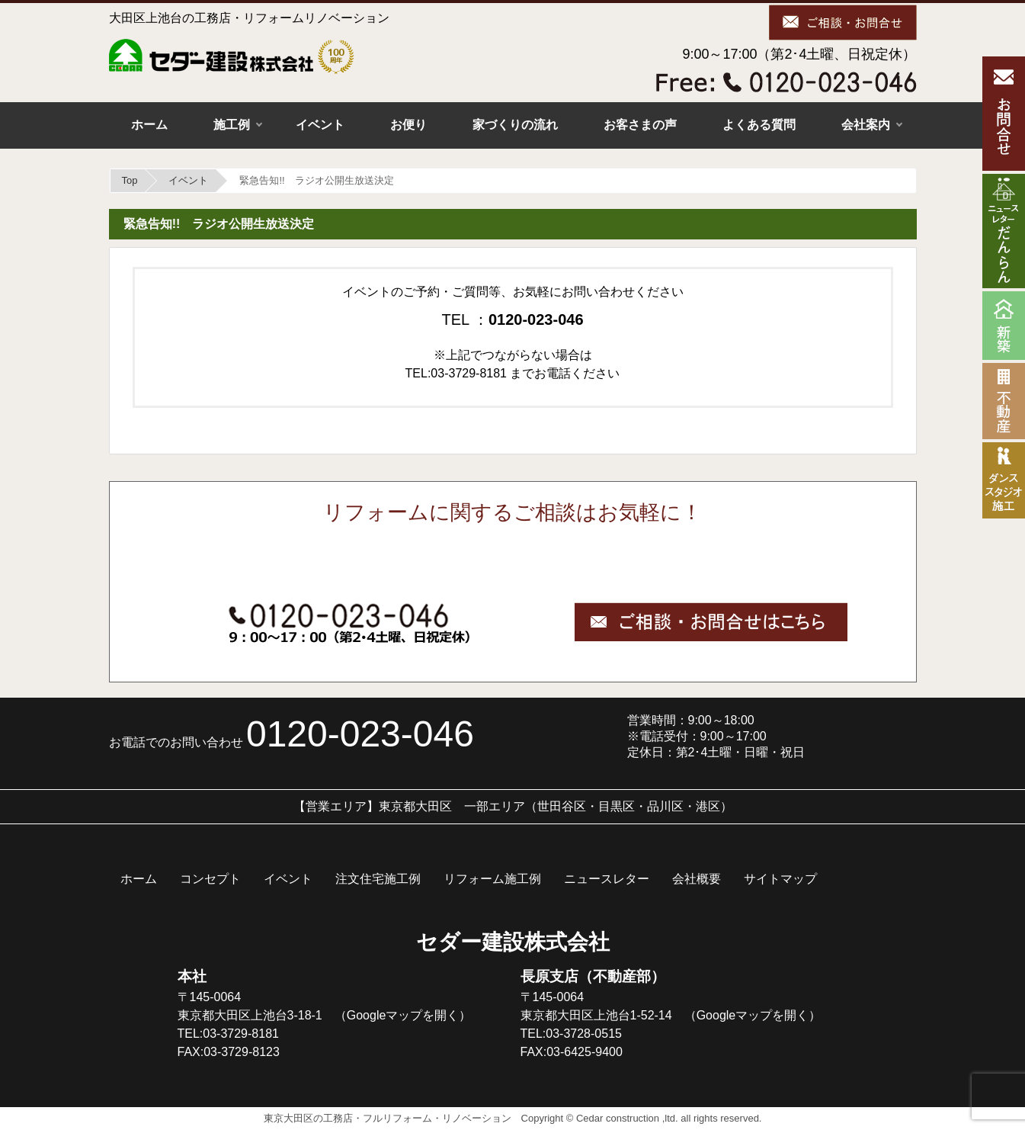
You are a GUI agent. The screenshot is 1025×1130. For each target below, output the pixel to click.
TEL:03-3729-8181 (228, 1033)
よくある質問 (759, 124)
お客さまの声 (640, 124)
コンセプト (210, 878)
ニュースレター (606, 878)
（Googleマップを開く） (403, 1015)
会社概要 (696, 878)
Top (130, 180)
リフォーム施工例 (492, 878)
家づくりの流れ (515, 124)
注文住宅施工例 (378, 878)
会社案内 (865, 124)
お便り (408, 124)
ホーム (149, 124)
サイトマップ (780, 878)
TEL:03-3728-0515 (571, 1033)
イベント (320, 124)
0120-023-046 (360, 734)
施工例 (231, 124)
